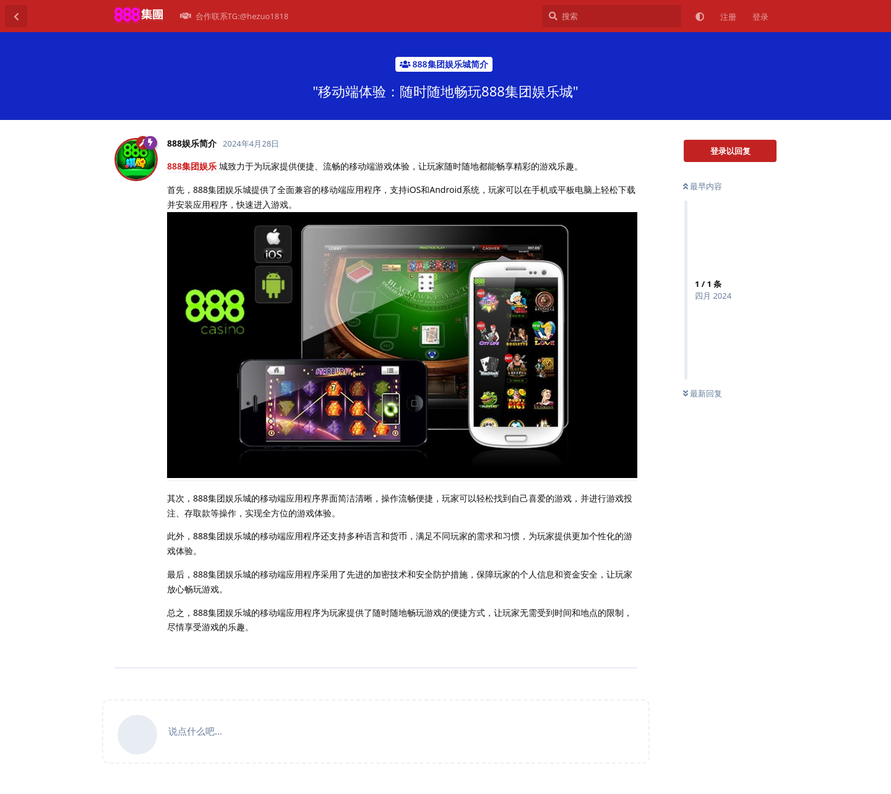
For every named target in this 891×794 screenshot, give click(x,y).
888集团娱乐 (193, 166)
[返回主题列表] (16, 16)
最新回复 (702, 393)
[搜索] (611, 16)
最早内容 (702, 186)
